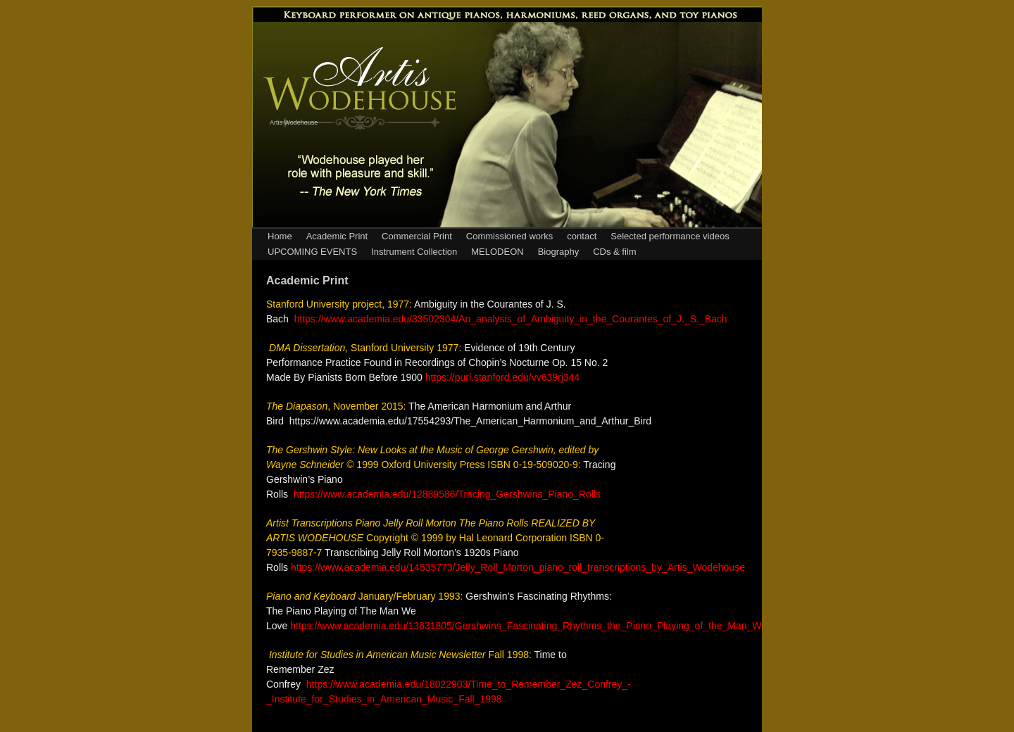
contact (581, 236)
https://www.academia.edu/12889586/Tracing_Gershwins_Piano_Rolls (447, 494)
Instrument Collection (414, 251)
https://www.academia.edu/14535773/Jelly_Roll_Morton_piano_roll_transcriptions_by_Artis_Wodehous (515, 567)
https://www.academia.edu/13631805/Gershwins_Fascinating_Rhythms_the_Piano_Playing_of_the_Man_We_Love (542, 625)
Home (280, 236)
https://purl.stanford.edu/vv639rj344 (502, 377)
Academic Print (337, 236)
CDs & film (614, 251)
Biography (559, 251)
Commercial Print (417, 236)
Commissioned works (509, 236)
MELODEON (497, 251)
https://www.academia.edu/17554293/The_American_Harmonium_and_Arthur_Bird (470, 421)
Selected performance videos (670, 236)
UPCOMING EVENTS (312, 251)
